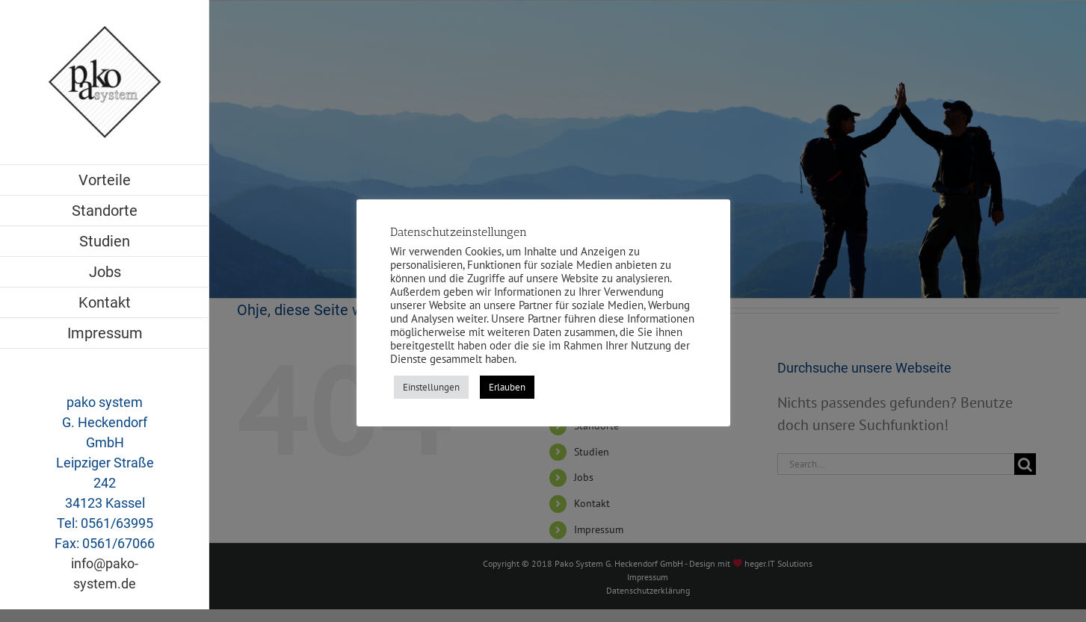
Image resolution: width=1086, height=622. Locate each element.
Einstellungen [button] (431, 387)
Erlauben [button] (507, 387)
